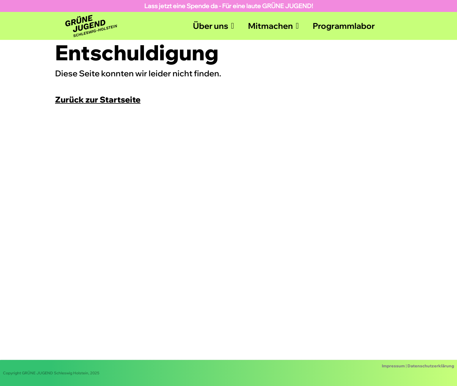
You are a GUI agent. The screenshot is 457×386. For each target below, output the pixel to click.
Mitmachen (273, 26)
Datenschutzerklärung (430, 366)
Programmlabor (344, 26)
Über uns (213, 26)
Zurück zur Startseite (97, 99)
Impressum (393, 366)
